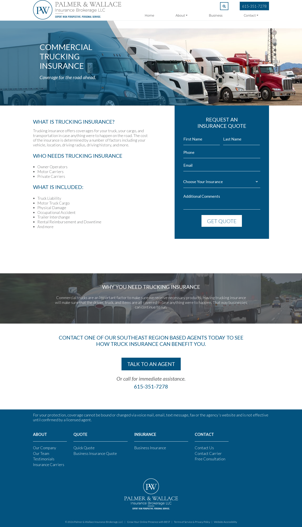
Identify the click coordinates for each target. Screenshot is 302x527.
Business (215, 15)
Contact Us (204, 447)
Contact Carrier (208, 453)
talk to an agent (151, 364)
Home (149, 15)
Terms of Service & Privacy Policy (192, 522)
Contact (250, 15)
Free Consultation (210, 458)
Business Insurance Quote (95, 453)
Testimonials (43, 458)
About (180, 15)
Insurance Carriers (48, 464)
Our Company (44, 447)
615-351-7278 (254, 6)
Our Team (41, 453)
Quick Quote (84, 447)
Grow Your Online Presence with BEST (148, 522)
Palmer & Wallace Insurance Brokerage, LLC (98, 522)
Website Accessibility (225, 522)
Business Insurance (150, 447)
